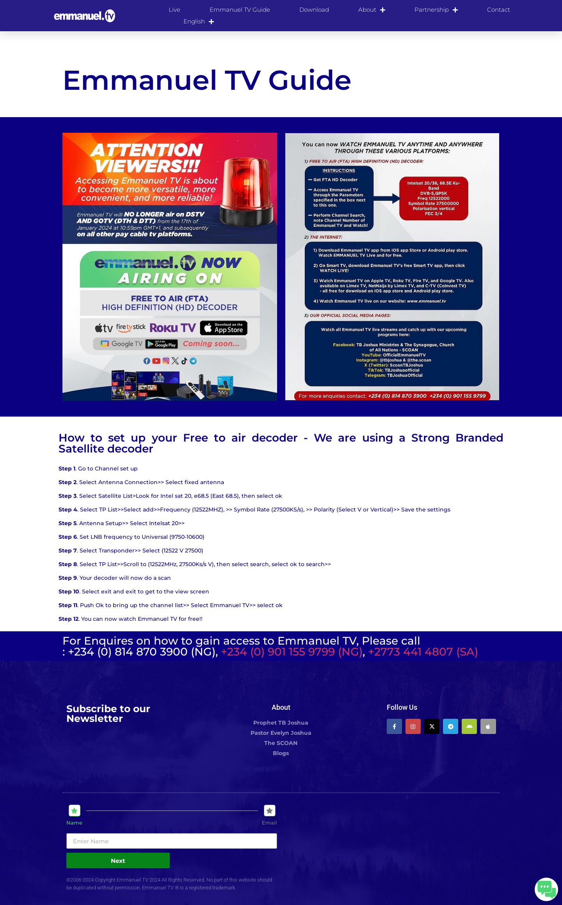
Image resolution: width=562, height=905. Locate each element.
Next (118, 860)
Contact (498, 9)
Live (174, 9)
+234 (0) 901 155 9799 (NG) (292, 651)
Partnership (436, 10)
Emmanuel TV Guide (240, 9)
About (371, 10)
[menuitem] (198, 21)
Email (269, 822)
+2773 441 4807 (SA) (423, 651)
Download (314, 9)
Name (74, 822)
